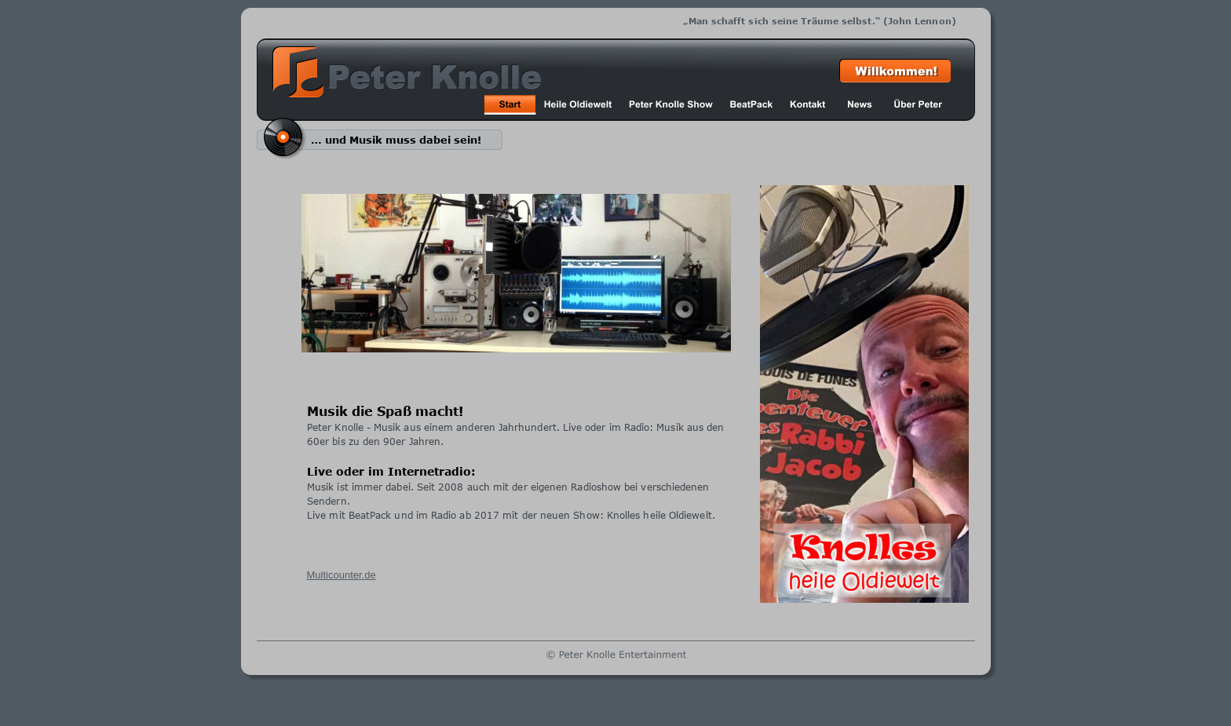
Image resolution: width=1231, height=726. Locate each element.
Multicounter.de (341, 575)
